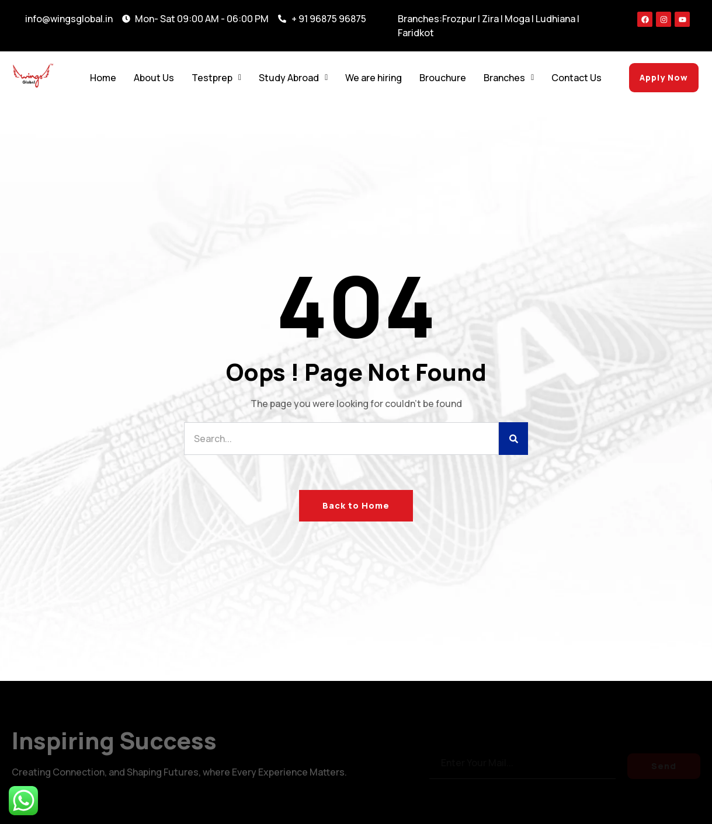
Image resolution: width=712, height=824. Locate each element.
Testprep (216, 77)
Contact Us (576, 77)
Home (103, 77)
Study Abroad (293, 77)
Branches (509, 77)
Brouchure (442, 77)
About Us (154, 77)
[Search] (513, 438)
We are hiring (373, 77)
